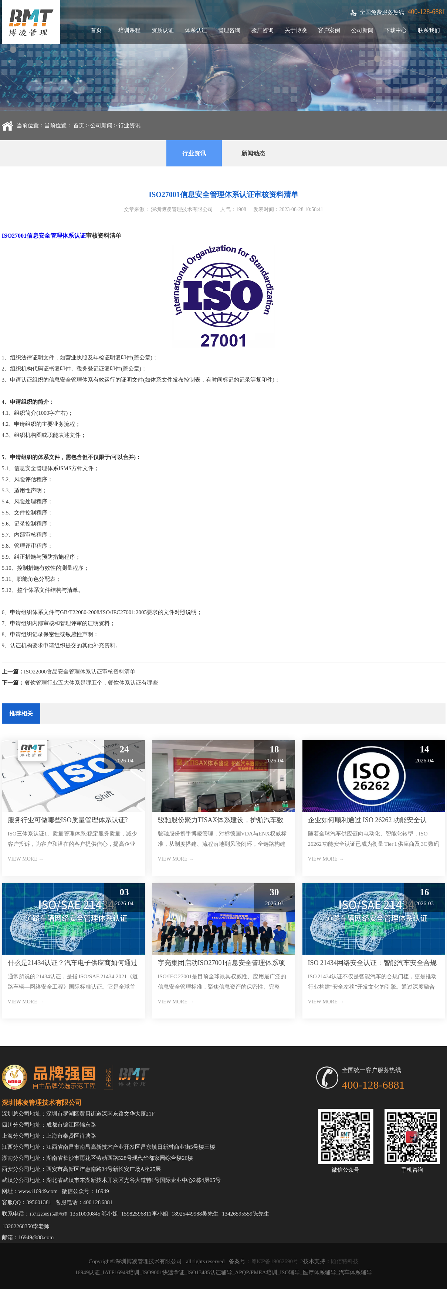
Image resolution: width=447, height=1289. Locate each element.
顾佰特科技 (345, 1261)
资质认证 (163, 30)
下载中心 (396, 30)
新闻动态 (253, 153)
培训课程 (129, 30)
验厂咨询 (262, 30)
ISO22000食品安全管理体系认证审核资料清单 (80, 672)
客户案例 (329, 30)
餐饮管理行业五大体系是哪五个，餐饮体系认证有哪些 (91, 683)
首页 (96, 30)
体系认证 (196, 30)
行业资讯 (129, 125)
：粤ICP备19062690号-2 (274, 1261)
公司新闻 (362, 30)
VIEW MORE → (26, 859)
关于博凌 (296, 30)
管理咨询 (229, 30)
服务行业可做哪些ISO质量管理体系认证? (68, 820)
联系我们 (429, 30)
